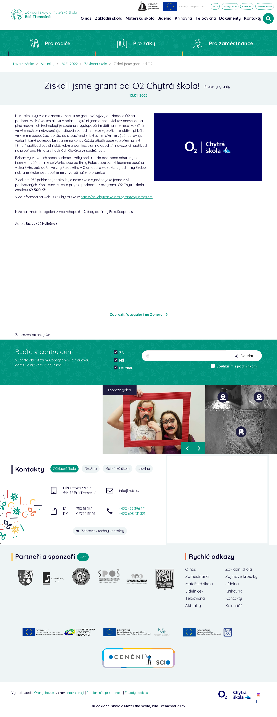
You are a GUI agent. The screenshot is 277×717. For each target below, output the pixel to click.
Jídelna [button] (164, 18)
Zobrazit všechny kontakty (100, 531)
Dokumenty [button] (230, 18)
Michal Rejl (75, 693)
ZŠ (119, 352)
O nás (190, 569)
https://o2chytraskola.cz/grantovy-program (117, 197)
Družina (123, 368)
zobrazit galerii (119, 390)
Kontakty (252, 18)
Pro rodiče (57, 43)
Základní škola (95, 64)
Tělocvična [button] (205, 18)
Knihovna (233, 591)
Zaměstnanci (197, 576)
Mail (215, 6)
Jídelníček (194, 591)
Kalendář (233, 605)
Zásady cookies (136, 693)
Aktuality (48, 64)
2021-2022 (69, 64)
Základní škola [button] (108, 18)
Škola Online (264, 6)
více (83, 557)
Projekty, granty (217, 86)
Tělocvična (195, 598)
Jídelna (144, 468)
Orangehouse (44, 693)
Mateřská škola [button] (140, 18)
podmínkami (247, 366)
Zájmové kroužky (241, 576)
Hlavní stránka (22, 64)
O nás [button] (86, 18)
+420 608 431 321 (132, 513)
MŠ (119, 360)
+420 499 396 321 (132, 508)
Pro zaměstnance (231, 43)
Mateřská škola (117, 468)
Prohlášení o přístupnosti (104, 693)
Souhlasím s (234, 366)
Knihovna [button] (183, 18)
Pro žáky (144, 43)
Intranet (246, 6)
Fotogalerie (230, 6)
